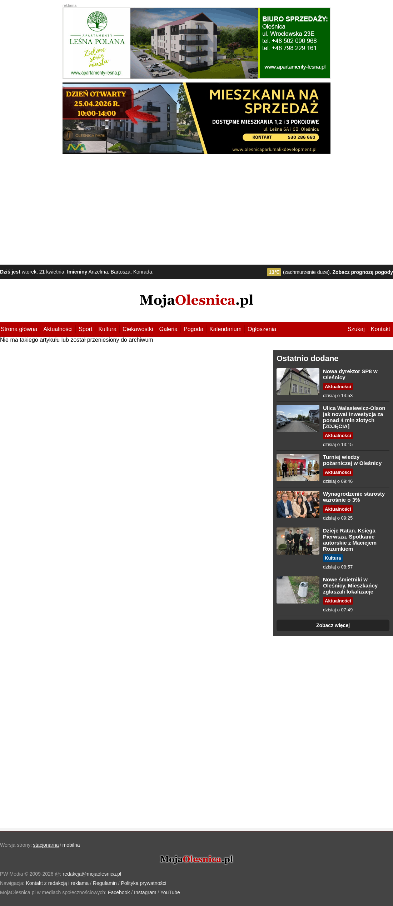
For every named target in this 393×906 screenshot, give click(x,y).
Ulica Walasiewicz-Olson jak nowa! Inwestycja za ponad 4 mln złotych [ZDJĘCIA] (354, 417)
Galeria (168, 329)
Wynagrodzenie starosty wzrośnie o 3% (354, 497)
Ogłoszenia (262, 329)
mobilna (71, 845)
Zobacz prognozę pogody (362, 272)
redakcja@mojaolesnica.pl (92, 874)
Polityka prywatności (143, 883)
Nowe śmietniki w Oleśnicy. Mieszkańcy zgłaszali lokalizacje (350, 585)
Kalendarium (225, 329)
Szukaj (356, 329)
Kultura (107, 329)
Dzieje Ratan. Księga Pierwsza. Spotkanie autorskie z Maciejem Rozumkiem (350, 539)
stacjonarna (46, 845)
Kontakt (380, 329)
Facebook (119, 892)
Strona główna (19, 329)
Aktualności (58, 329)
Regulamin (105, 883)
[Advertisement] (196, 207)
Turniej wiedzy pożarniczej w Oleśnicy (352, 460)
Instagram (145, 892)
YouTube (170, 892)
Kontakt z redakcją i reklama (57, 883)
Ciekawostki (138, 329)
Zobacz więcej (333, 625)
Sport (85, 329)
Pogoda (193, 329)
